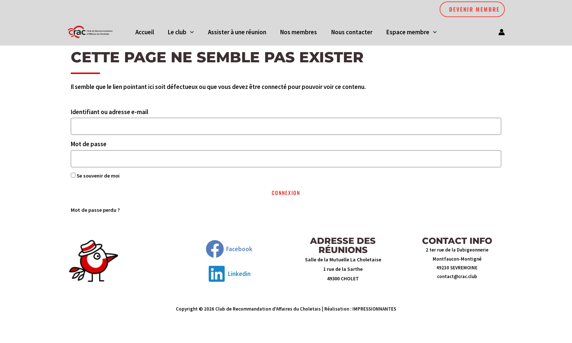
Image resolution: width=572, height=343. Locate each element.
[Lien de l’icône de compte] (501, 33)
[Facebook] (229, 251)
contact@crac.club (457, 278)
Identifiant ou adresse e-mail (109, 113)
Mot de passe (89, 146)
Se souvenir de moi (95, 177)
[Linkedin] (229, 275)
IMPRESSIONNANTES (374, 311)
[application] (192, 33)
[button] (472, 9)
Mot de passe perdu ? (95, 211)
